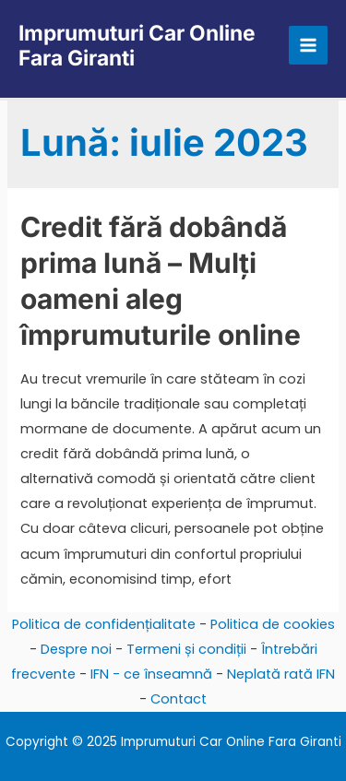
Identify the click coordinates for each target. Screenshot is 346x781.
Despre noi (76, 649)
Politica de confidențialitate (104, 624)
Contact (178, 699)
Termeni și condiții (186, 649)
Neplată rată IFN (281, 674)
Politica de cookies (272, 624)
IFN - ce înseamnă (151, 674)
